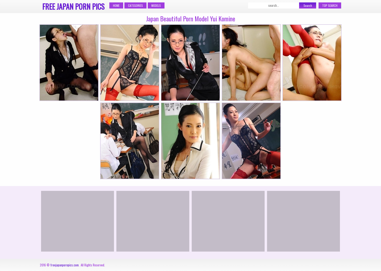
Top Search (330, 5)
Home (116, 5)
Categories (135, 5)
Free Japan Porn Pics (73, 6)
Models (156, 5)
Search (307, 5)
